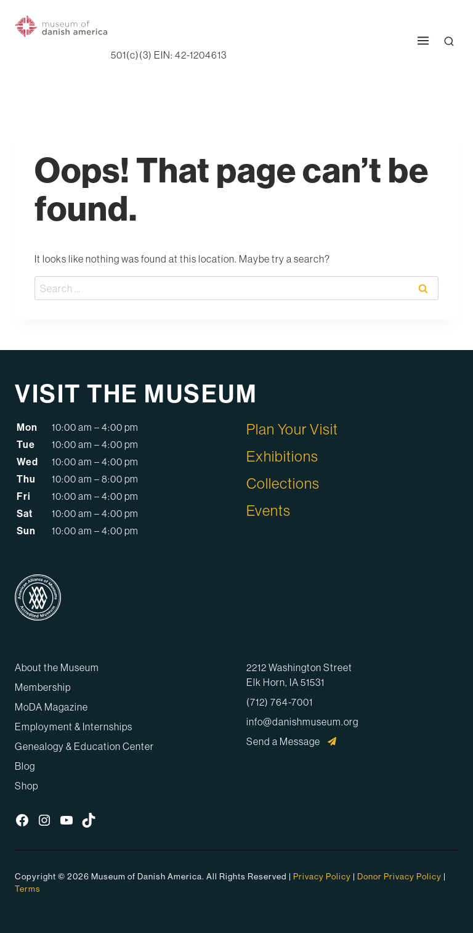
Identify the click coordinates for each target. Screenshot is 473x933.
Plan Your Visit (292, 429)
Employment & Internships (73, 726)
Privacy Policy (322, 876)
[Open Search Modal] (449, 41)
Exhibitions (282, 456)
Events (268, 510)
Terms (28, 888)
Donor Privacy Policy (399, 876)
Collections (283, 483)
